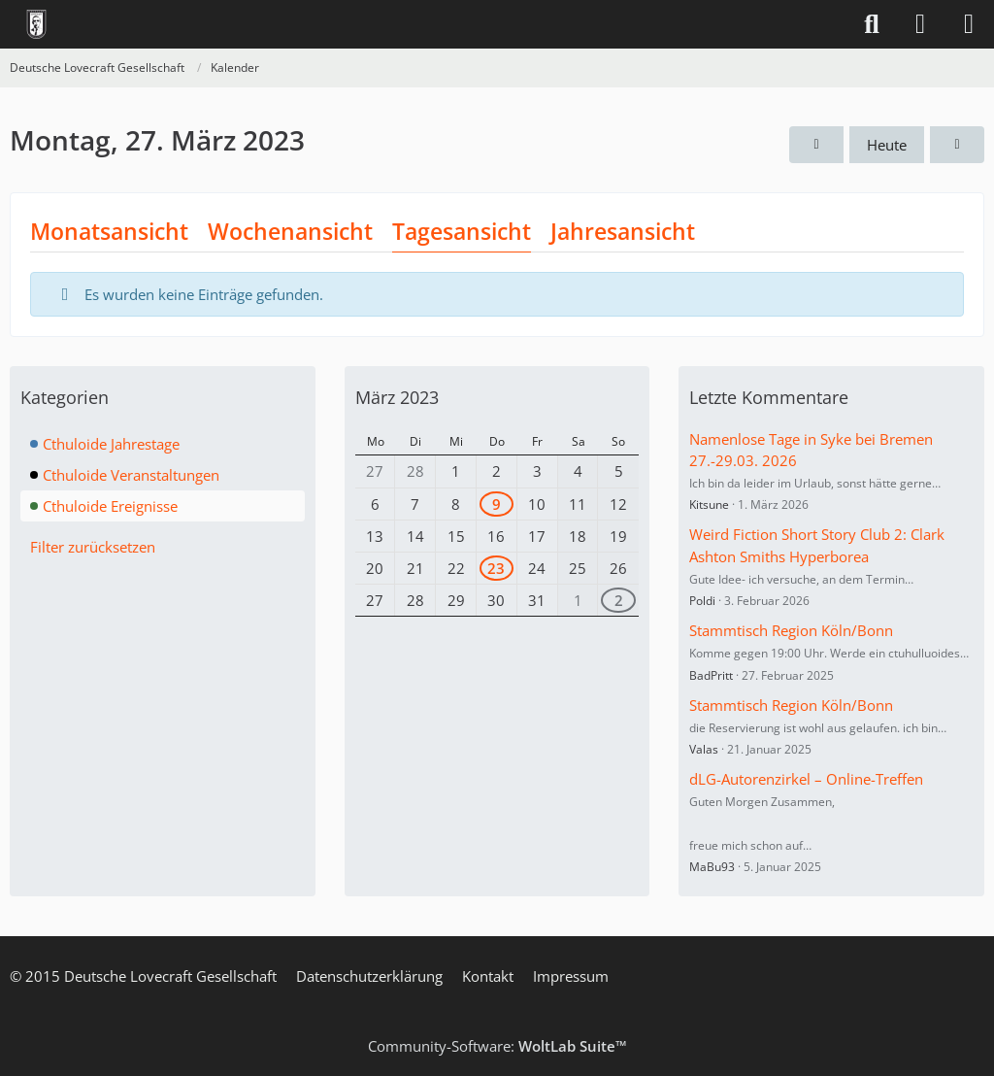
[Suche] (871, 24)
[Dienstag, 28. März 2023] (957, 144)
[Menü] (968, 24)
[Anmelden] (920, 24)
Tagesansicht (461, 231)
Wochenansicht (290, 231)
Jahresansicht (622, 231)
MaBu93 (712, 866)
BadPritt (711, 675)
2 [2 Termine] (618, 600)
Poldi (702, 600)
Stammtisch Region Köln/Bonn (791, 630)
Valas (703, 749)
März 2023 (397, 397)
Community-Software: (497, 1046)
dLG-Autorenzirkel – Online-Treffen (806, 779)
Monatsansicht (109, 231)
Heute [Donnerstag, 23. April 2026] (887, 144)
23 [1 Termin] (496, 568)
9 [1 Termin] (496, 504)
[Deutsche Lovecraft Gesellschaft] (36, 24)
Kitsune (709, 504)
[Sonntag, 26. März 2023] (816, 144)
